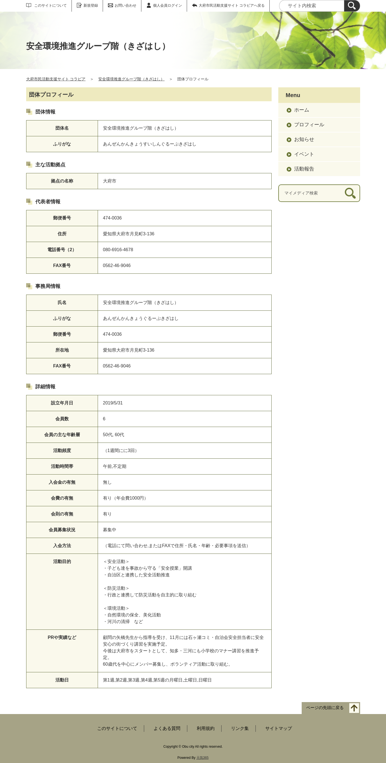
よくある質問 (167, 728)
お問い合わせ (125, 5)
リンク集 (240, 728)
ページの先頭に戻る (325, 707)
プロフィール (309, 124)
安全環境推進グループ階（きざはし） (131, 79)
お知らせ (304, 139)
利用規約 (206, 728)
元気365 (202, 758)
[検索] (352, 6)
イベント (304, 154)
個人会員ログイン (167, 5)
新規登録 (90, 5)
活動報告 (304, 169)
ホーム (301, 110)
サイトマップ (278, 728)
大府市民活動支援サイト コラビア (56, 79)
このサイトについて (50, 5)
